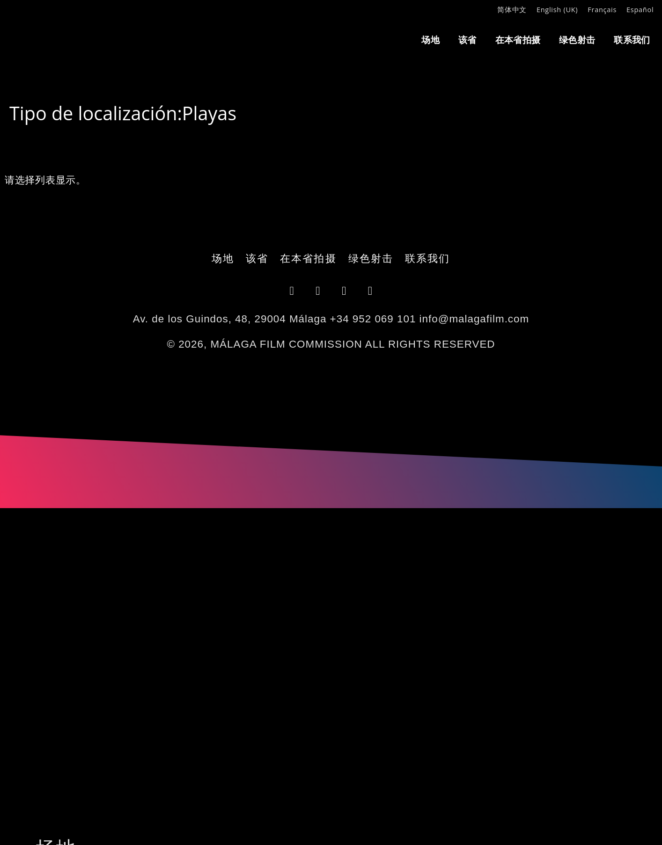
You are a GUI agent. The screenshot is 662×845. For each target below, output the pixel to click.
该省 (467, 39)
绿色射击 (577, 39)
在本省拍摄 (518, 39)
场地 (430, 39)
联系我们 (632, 39)
